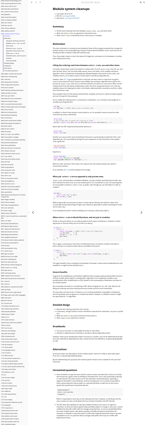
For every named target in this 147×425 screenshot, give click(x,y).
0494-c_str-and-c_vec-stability (10, 134)
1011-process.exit (6, 303)
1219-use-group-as (7, 408)
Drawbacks (7, 66)
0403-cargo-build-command (9, 82)
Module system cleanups (71, 9)
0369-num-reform (6, 23)
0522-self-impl (5, 162)
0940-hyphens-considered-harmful (12, 287)
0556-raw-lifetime (6, 192)
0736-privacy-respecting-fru (9, 243)
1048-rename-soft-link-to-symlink (11, 322)
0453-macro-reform (7, 109)
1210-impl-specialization (8, 394)
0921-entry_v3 (5, 284)
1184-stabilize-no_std (7, 372)
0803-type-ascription (7, 254)
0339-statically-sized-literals (9, 9)
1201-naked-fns (6, 391)
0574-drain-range (6, 210)
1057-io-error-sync (6, 328)
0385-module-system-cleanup (10, 34)
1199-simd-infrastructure (9, 386)
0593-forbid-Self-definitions (9, 223)
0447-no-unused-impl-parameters (11, 104)
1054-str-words (5, 325)
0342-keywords (5, 14)
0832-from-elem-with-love (9, 262)
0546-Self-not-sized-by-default (10, 186)
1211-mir (4, 397)
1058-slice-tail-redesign (8, 331)
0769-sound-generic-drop (9, 248)
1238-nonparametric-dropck (10, 419)
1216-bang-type (6, 405)
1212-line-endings (6, 399)
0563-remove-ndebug (7, 202)
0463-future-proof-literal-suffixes (11, 120)
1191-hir (3, 375)
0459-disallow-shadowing (9, 115)
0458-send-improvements (9, 112)
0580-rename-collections (8, 213)
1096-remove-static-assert (9, 339)
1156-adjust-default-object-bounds (12, 364)
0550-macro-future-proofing (9, 189)
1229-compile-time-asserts (9, 413)
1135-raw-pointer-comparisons (10, 358)
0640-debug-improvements (9, 234)
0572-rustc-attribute (7, 208)
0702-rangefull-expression (9, 237)
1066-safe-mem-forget (8, 333)
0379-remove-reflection (8, 28)
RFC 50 (66, 79)
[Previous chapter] (33, 212)
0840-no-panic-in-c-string (9, 267)
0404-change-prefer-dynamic (10, 85)
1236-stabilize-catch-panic (9, 416)
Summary (7, 36)
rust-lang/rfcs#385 (68, 16)
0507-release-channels (8, 151)
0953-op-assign (5, 289)
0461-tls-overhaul (6, 118)
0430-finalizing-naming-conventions (12, 90)
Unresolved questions (11, 71)
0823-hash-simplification (8, 259)
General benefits (11, 61)
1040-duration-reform (8, 314)
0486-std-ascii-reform (7, 129)
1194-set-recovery (6, 383)
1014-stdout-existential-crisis (10, 306)
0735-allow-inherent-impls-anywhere (12, 240)
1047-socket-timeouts (7, 320)
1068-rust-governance (8, 336)
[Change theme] (36, 2)
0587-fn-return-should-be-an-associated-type (14, 217)
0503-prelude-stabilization (9, 142)
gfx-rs (66, 170)
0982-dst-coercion (6, 300)
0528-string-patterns (7, 167)
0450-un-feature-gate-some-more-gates (13, 107)
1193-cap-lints (5, 380)
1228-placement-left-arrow (9, 410)
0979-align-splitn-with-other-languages (13, 295)
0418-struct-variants (7, 87)
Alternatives (8, 68)
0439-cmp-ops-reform (8, 96)
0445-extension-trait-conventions (11, 98)
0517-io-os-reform (6, 156)
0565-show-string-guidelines (10, 205)
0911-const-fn (5, 281)
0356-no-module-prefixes (9, 20)
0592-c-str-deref (6, 221)
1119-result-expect (7, 347)
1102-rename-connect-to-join (10, 342)
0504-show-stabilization (8, 145)
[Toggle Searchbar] (40, 2)
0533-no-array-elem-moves (9, 178)
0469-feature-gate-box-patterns (11, 123)
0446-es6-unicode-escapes (9, 101)
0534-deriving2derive (7, 181)
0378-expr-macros (6, 25)
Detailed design (9, 63)
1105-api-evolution (7, 344)
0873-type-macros (6, 270)
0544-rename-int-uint (7, 184)
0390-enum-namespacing (9, 76)
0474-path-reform (6, 126)
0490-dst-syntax (6, 131)
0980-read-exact (6, 298)
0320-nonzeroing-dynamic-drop (11, 3)
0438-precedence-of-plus (9, 93)
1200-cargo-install (6, 388)
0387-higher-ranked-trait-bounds (11, 74)
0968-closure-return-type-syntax (11, 292)
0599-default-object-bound (9, 226)
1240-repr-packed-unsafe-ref (10, 421)
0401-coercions (5, 79)
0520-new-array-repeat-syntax (10, 159)
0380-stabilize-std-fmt (8, 31)
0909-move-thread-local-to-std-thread (13, 278)
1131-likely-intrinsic (7, 355)
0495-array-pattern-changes (10, 137)
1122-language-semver (8, 350)
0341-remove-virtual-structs (9, 12)
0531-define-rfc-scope (8, 173)
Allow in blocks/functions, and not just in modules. (16, 55)
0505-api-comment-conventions (11, 148)
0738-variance (5, 245)
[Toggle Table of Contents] (31, 2)
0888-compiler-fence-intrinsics (10, 276)
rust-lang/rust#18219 (72, 18)
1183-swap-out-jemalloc (8, 369)
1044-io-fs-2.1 (5, 317)
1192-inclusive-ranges (8, 377)
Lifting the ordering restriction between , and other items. (15, 43)
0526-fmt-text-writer (7, 164)
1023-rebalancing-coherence (10, 309)
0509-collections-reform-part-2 (10, 153)
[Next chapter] (141, 212)
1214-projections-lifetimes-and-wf (11, 402)
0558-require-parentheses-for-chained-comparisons (13, 196)
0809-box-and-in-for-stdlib (9, 256)
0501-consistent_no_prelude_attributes (13, 140)
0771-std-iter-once (6, 251)
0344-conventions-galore (8, 17)
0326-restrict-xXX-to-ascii (8, 6)
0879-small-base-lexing (8, 273)
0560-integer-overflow (8, 199)
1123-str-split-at (6, 353)
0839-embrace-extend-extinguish (11, 265)
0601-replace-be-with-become (10, 229)
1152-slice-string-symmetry (9, 361)
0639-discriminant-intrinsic (9, 232)
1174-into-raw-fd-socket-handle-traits (12, 366)
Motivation (7, 38)
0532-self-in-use (6, 175)
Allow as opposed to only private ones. (15, 49)
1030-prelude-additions (8, 311)
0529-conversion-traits (8, 170)
